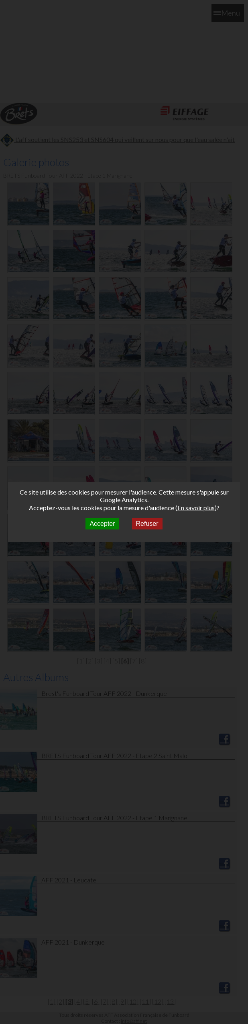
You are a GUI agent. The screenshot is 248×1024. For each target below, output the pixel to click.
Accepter (102, 523)
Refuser (147, 523)
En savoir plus (196, 507)
